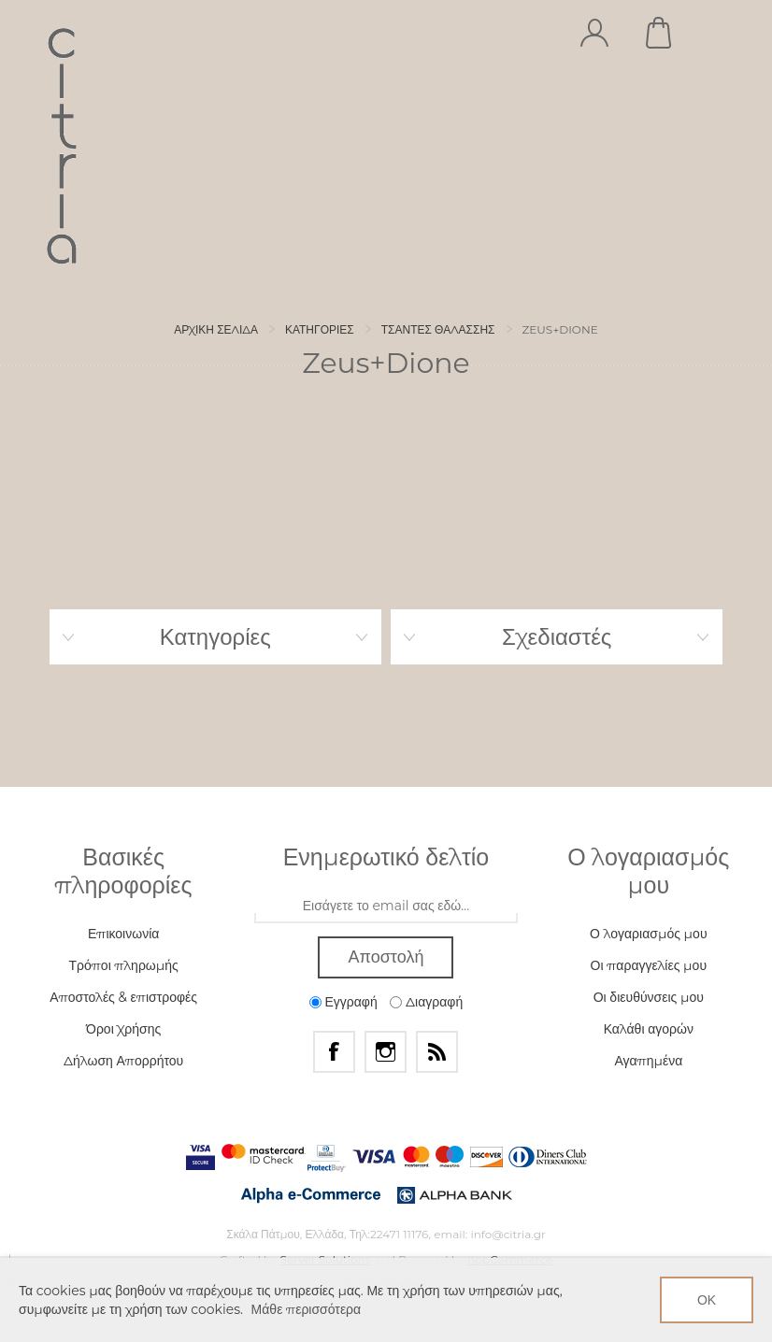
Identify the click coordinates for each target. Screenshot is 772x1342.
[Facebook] (334, 1052)
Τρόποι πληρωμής (123, 965)
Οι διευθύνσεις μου (648, 997)
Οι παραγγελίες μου (649, 965)
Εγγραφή (350, 1001)
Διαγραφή (434, 1001)
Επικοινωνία (123, 933)
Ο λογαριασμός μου (648, 933)
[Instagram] (386, 1052)
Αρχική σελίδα (216, 329)
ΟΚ (706, 1299)
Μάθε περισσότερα (306, 1309)
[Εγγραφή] (386, 906)
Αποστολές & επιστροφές (123, 997)
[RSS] (437, 1052)
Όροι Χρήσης (123, 1029)
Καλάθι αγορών (660, 32)
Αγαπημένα (648, 1060)
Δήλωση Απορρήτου (123, 1060)
